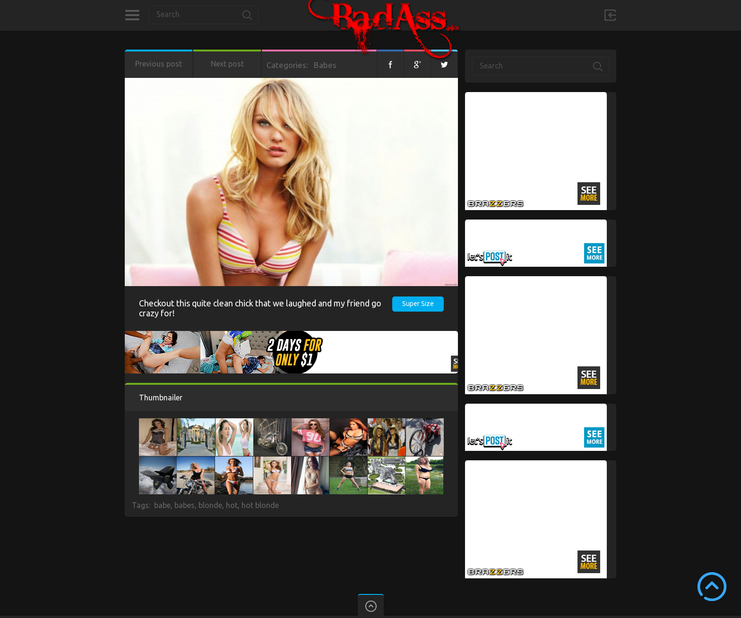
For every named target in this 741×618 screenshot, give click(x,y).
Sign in (610, 15)
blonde (210, 505)
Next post (227, 63)
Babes (325, 64)
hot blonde (260, 505)
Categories (132, 15)
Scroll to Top (712, 586)
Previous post (158, 63)
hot (232, 505)
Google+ (417, 64)
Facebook (390, 64)
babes (184, 505)
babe (162, 505)
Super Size (418, 303)
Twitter (444, 64)
